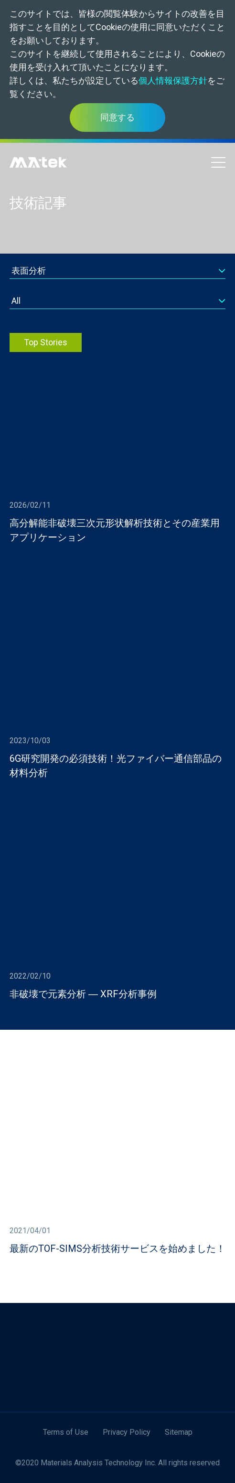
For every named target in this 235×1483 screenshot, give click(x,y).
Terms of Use (65, 1432)
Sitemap (178, 1432)
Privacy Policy (126, 1432)
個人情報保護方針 (173, 80)
